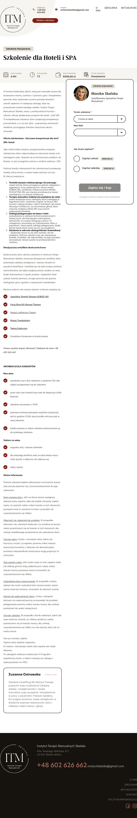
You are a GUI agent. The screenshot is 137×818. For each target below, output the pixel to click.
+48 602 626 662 (86, 10)
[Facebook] (128, 806)
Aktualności (68, 18)
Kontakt (86, 18)
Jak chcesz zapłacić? (84, 149)
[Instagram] (134, 806)
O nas (36, 18)
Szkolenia (50, 18)
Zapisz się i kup (99, 187)
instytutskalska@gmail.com (123, 10)
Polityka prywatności (122, 800)
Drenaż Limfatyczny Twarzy (23, 313)
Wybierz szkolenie (124, 18)
